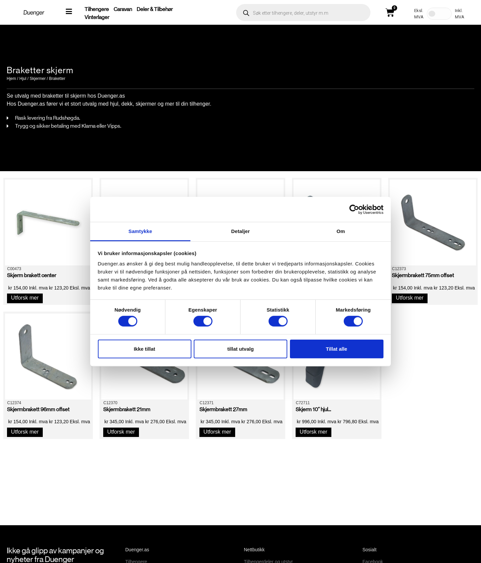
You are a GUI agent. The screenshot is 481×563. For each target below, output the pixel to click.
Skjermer (38, 78)
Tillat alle (336, 348)
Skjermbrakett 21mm (126, 409)
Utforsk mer (25, 298)
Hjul (22, 78)
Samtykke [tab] (140, 231)
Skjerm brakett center (31, 275)
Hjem (11, 78)
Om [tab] (340, 231)
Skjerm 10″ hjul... (313, 409)
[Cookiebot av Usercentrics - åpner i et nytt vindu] (354, 209)
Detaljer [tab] (240, 231)
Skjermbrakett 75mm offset (423, 275)
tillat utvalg (240, 348)
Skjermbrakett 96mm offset (38, 409)
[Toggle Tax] (439, 14)
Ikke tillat (144, 348)
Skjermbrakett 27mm (223, 409)
